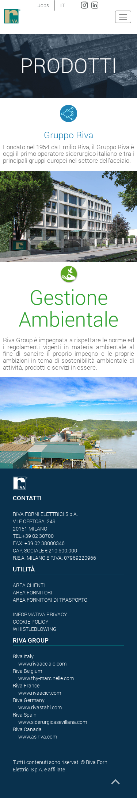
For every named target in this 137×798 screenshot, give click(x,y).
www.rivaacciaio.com (42, 663)
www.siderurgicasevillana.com (52, 721)
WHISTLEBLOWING (35, 628)
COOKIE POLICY (31, 621)
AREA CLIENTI (29, 585)
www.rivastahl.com (40, 707)
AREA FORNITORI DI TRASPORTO (50, 599)
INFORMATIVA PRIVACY (40, 614)
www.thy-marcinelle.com (46, 678)
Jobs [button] (43, 5)
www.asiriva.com (37, 736)
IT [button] (62, 5)
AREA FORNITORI (32, 592)
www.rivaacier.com (39, 692)
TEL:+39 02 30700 (33, 535)
